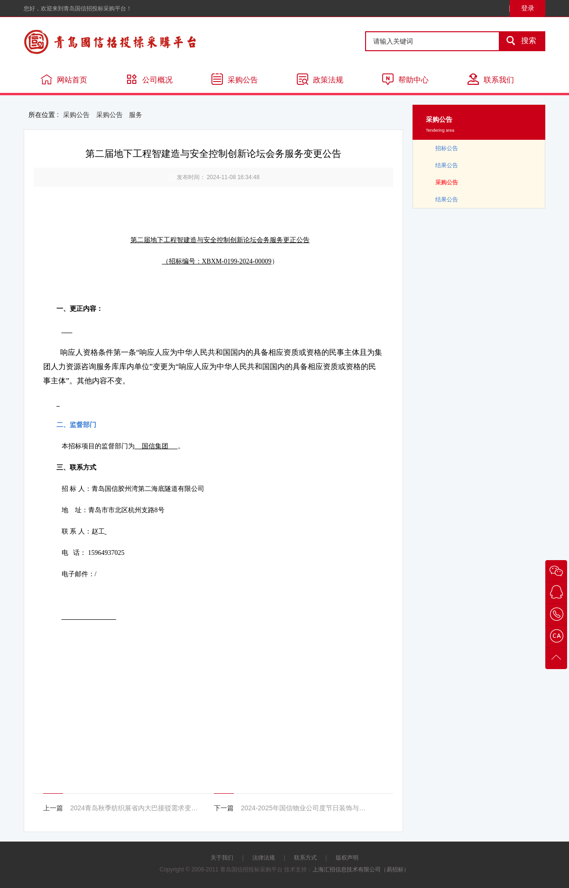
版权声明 (347, 857)
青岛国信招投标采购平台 (137, 41)
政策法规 (320, 79)
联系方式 (305, 857)
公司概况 (149, 79)
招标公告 (446, 148)
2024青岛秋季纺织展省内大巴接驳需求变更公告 (134, 808)
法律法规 (263, 857)
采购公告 (234, 79)
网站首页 (64, 79)
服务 (135, 114)
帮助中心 (405, 79)
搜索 (518, 41)
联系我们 (491, 79)
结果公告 (446, 165)
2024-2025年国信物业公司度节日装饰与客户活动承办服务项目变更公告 (305, 808)
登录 (527, 8)
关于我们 (222, 857)
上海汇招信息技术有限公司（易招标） (360, 869)
